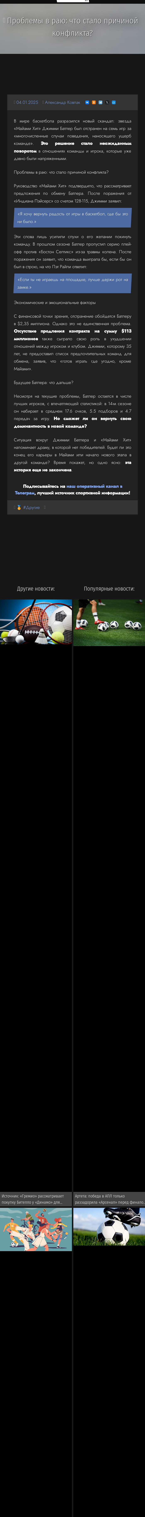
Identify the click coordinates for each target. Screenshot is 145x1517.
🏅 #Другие (28, 507)
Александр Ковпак (62, 102)
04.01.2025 (27, 102)
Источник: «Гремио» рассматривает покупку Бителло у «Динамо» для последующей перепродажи (33, 1200)
